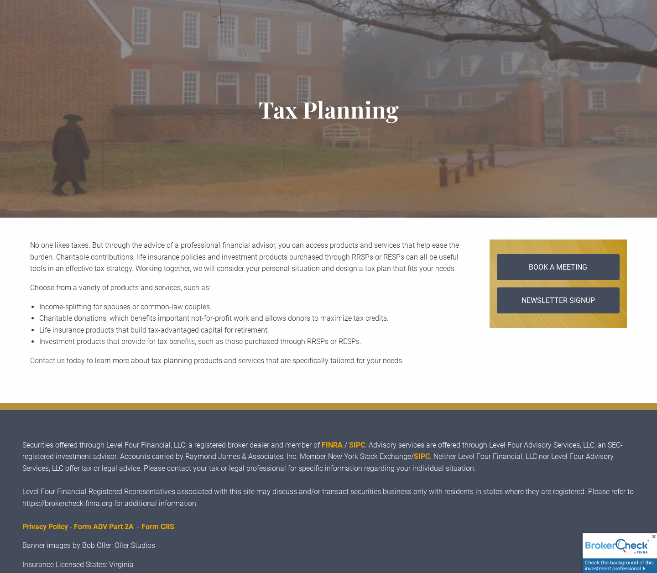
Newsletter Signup (558, 300)
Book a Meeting (558, 267)
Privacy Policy (45, 526)
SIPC (357, 445)
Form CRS (157, 526)
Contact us (47, 360)
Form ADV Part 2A (104, 526)
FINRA (332, 445)
